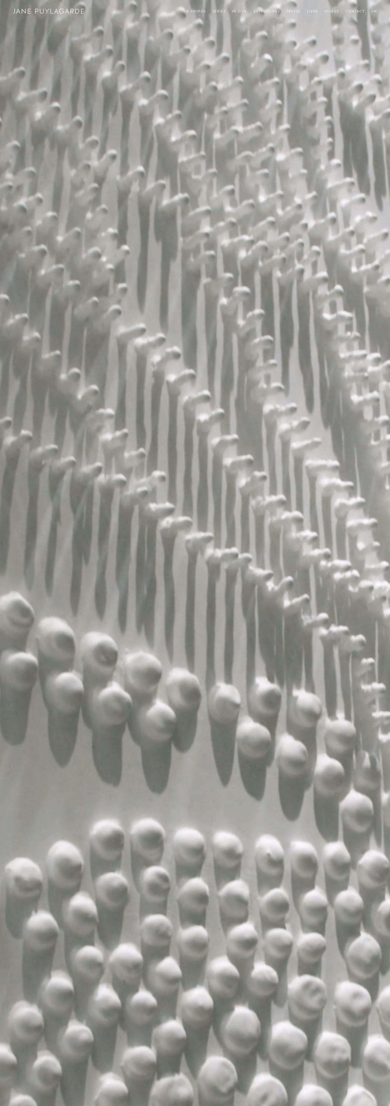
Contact (355, 11)
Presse (294, 11)
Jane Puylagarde (48, 11)
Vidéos (332, 11)
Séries (219, 11)
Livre (312, 11)
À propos (196, 11)
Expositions (267, 11)
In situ (239, 11)
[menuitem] (374, 11)
